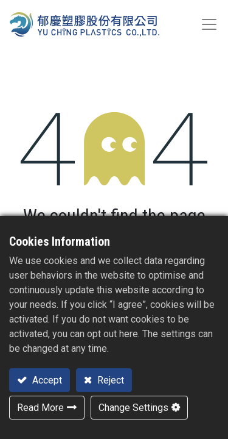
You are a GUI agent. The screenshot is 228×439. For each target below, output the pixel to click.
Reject (109, 380)
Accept (46, 380)
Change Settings (133, 407)
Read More (40, 407)
